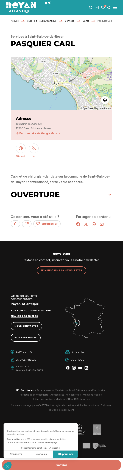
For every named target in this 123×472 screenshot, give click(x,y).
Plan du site (98, 390)
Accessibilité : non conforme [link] (66, 394)
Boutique (77, 359)
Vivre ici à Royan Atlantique (42, 20)
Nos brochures (26, 337)
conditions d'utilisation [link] (100, 405)
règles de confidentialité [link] (68, 405)
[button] (49, 2)
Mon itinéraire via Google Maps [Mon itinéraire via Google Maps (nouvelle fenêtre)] (38, 133)
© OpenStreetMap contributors (95, 108)
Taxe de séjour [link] (45, 390)
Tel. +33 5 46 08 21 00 (24, 316)
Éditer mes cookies (43, 399)
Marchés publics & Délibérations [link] (72, 390)
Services (69, 20)
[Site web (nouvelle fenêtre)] (21, 150)
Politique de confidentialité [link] (34, 394)
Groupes (78, 351)
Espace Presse (26, 359)
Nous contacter (26, 326)
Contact (61, 465)
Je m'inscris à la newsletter (61, 270)
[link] (25, 390)
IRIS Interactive (82, 399)
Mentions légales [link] (92, 394)
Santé (86, 20)
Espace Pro (24, 351)
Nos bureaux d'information (31, 310)
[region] (61, 83)
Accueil (15, 20)
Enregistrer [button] (47, 224)
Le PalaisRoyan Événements (29, 368)
